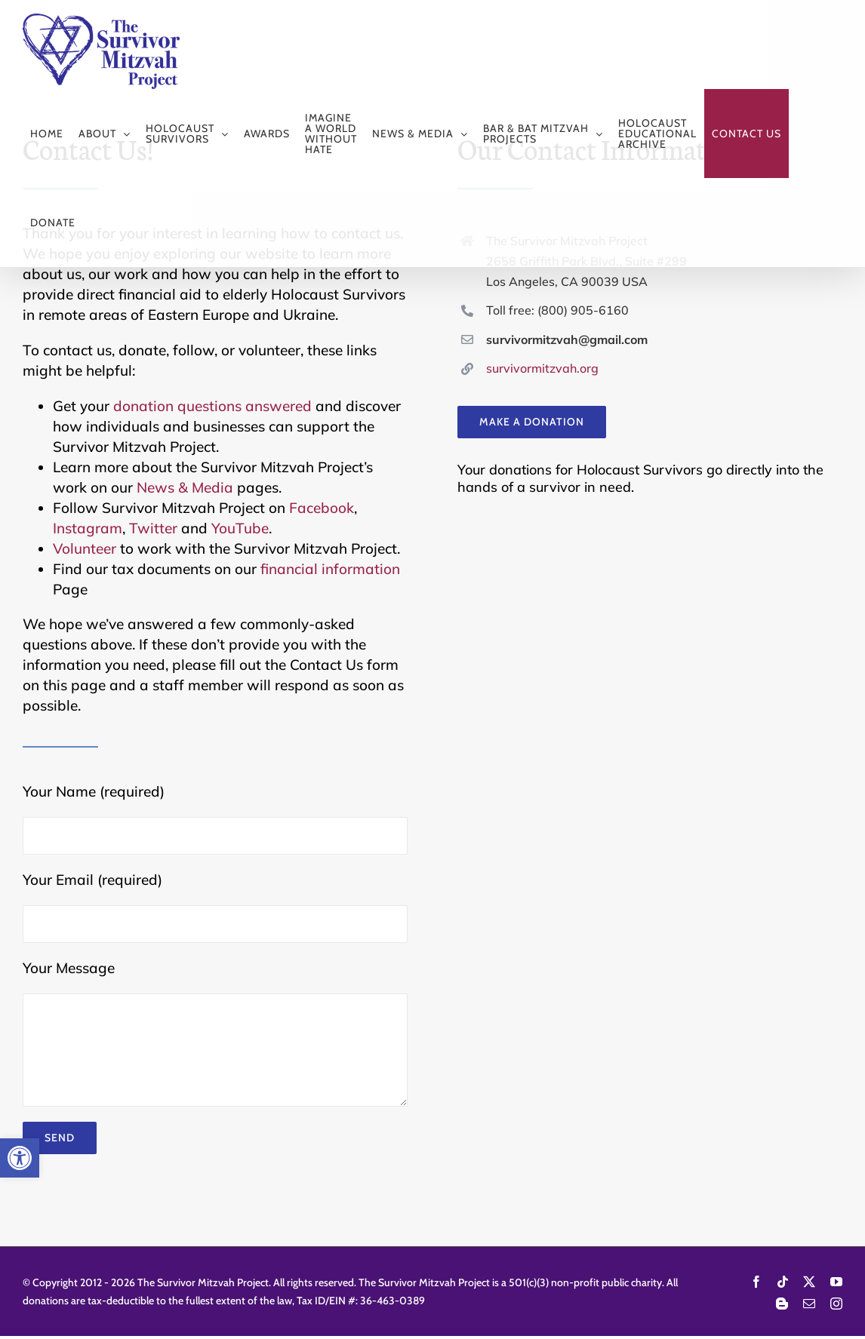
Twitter (153, 528)
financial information (330, 569)
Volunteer (84, 548)
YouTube (240, 528)
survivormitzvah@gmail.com (567, 339)
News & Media (185, 487)
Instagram (87, 528)
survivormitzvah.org (542, 368)
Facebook (321, 508)
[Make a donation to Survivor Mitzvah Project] (531, 422)
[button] (19, 1158)
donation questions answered (212, 406)
